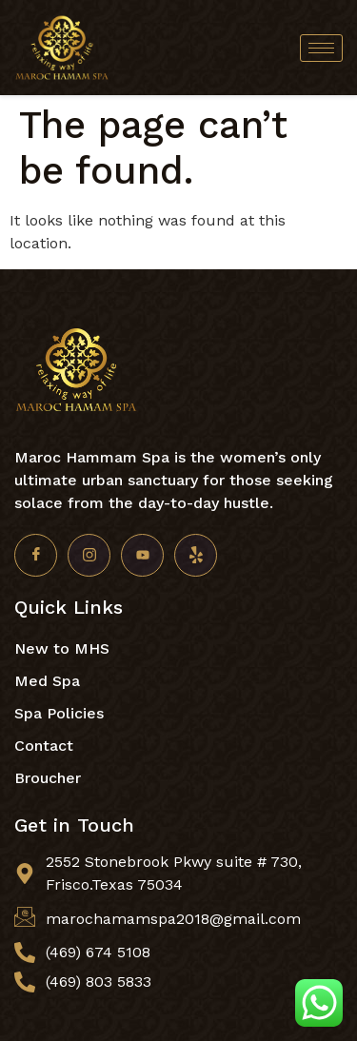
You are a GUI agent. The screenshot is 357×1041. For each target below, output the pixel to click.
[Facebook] (35, 555)
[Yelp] (195, 555)
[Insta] (89, 555)
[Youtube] (142, 555)
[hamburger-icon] (321, 48)
